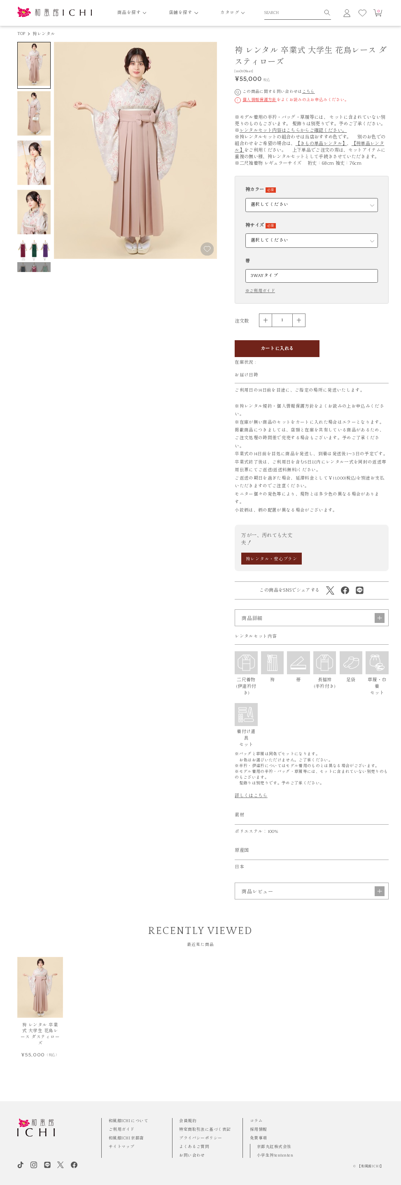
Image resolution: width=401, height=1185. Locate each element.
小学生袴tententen (275, 1155)
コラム (256, 1121)
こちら (308, 92)
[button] (34, 267)
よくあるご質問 (194, 1147)
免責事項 (258, 1138)
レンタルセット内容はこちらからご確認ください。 (293, 130)
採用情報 (258, 1129)
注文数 (242, 321)
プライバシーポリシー (200, 1138)
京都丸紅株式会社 (274, 1147)
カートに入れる (277, 348)
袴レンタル (44, 34)
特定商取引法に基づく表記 (205, 1129)
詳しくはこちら (251, 805)
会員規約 (187, 1121)
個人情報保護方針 (259, 100)
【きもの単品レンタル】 (321, 143)
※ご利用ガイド (260, 291)
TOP (21, 33)
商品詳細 (313, 628)
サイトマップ (122, 1147)
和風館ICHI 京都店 (126, 1138)
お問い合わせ (192, 1155)
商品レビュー (313, 901)
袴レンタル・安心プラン (271, 559)
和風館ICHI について (129, 1121)
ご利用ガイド (122, 1129)
